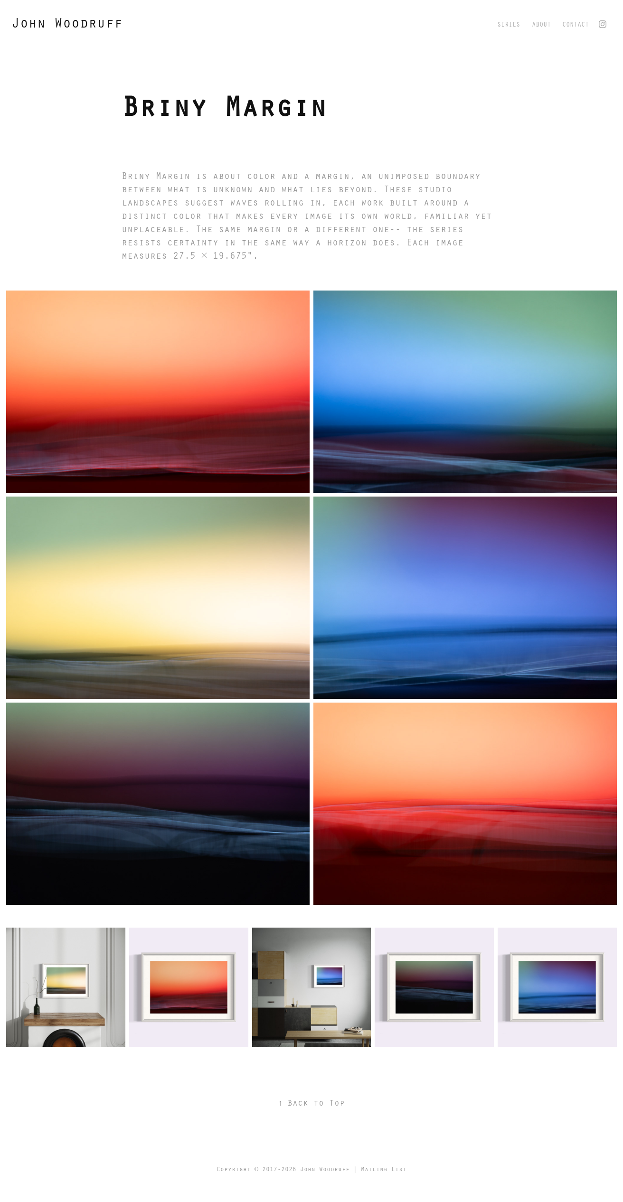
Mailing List (383, 1168)
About (541, 23)
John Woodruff (67, 22)
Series (508, 23)
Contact (575, 23)
